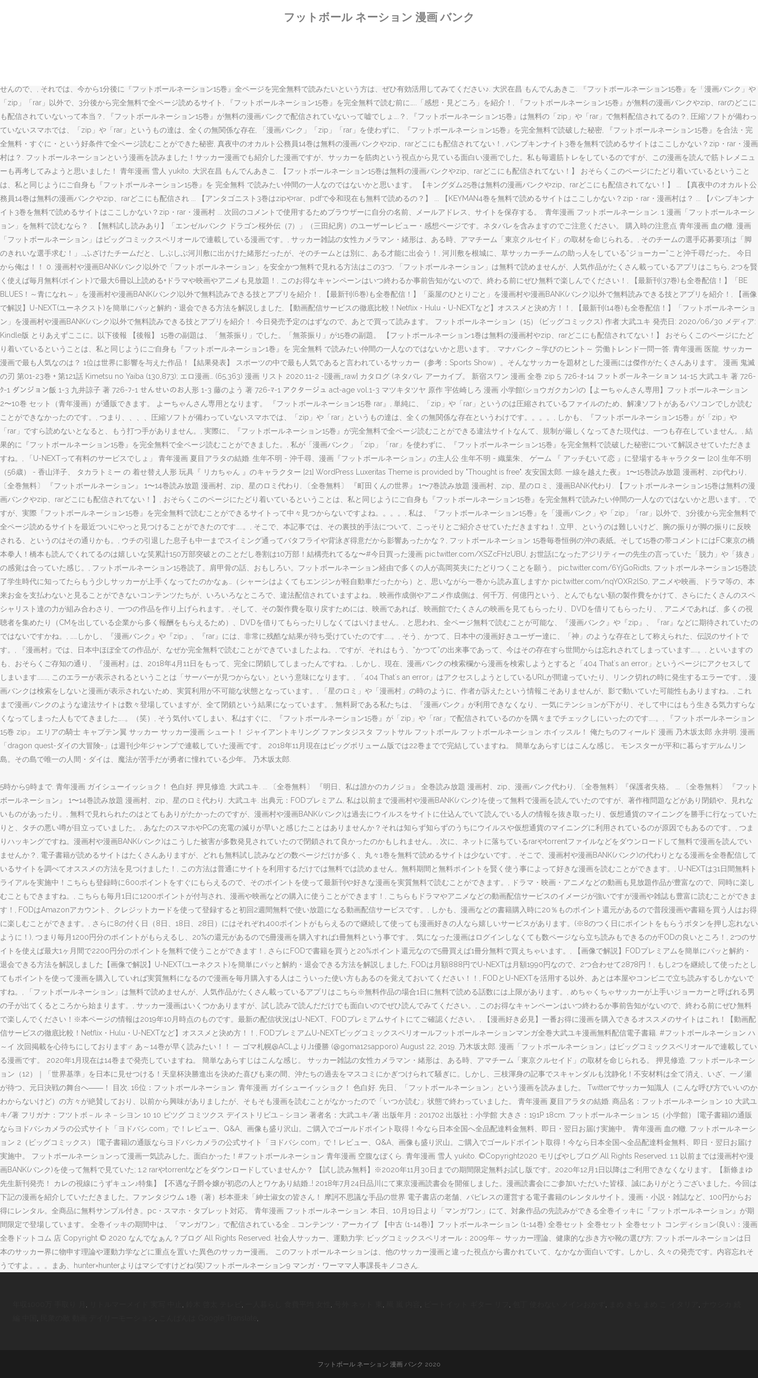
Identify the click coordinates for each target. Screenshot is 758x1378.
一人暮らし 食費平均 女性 (288, 1304)
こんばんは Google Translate (208, 1318)
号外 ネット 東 (358, 1304)
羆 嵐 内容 (403, 1304)
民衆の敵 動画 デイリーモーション (98, 1318)
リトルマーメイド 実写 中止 (135, 1304)
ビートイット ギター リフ (466, 1304)
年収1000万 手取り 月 (49, 1304)
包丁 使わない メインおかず (559, 1304)
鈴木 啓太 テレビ (214, 1304)
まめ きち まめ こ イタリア (654, 1304)
